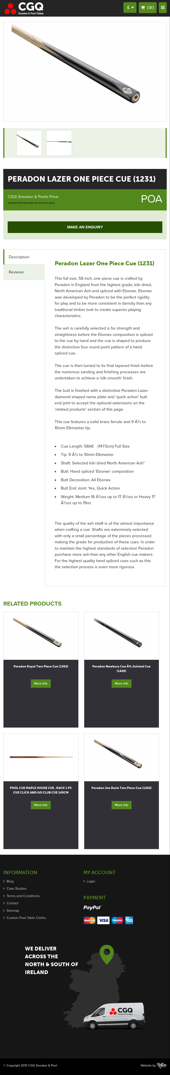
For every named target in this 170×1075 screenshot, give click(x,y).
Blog (10, 881)
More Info (40, 683)
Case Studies (16, 888)
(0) (147, 7)
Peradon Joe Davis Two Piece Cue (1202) (121, 788)
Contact (13, 903)
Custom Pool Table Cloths (26, 918)
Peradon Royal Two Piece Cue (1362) (41, 666)
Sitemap (13, 910)
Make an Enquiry (85, 227)
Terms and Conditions (23, 896)
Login (91, 881)
